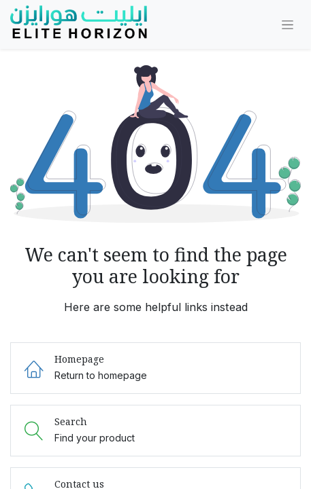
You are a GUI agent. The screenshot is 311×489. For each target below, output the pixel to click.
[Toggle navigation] (287, 25)
